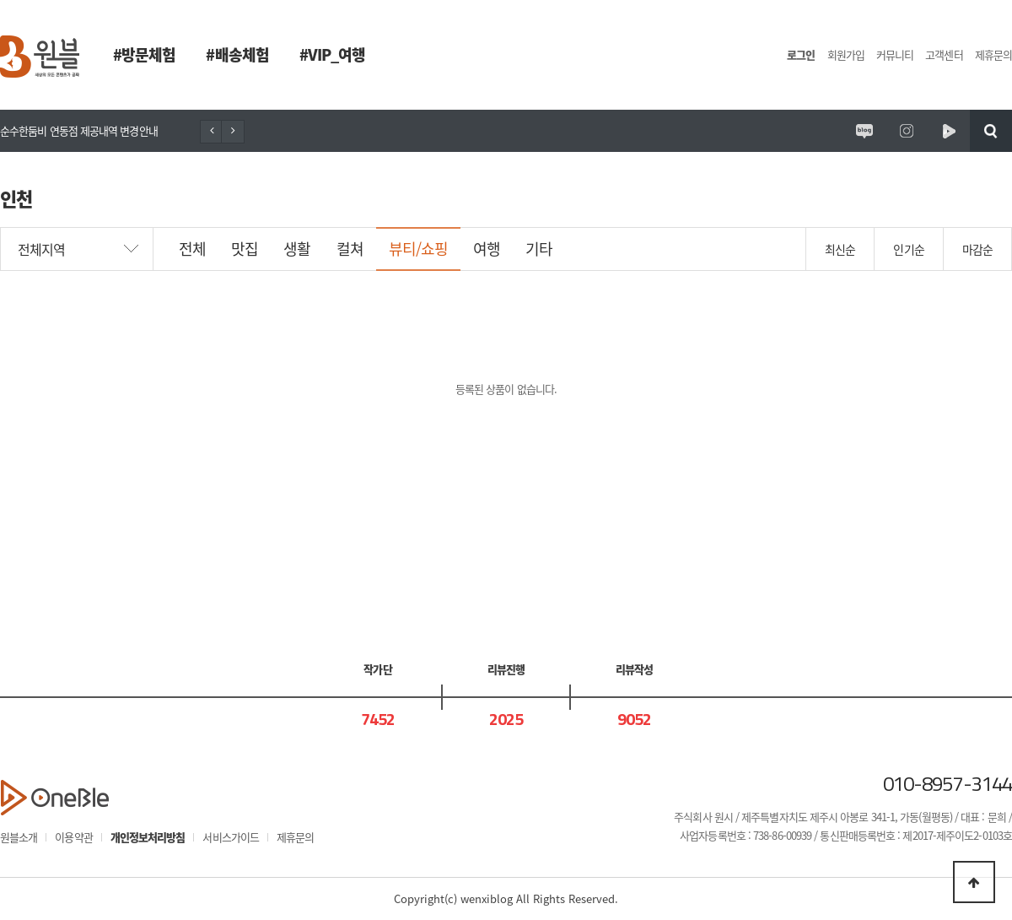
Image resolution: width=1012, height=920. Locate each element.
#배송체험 (237, 54)
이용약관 (73, 837)
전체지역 (41, 249)
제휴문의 (993, 54)
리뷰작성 (634, 669)
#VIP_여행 (332, 54)
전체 (192, 248)
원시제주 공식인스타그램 (907, 131)
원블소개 (18, 837)
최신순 (840, 249)
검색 (991, 131)
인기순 (908, 249)
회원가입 (845, 54)
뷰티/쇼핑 (418, 248)
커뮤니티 (894, 54)
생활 (296, 248)
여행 (486, 248)
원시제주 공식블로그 (864, 131)
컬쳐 (349, 248)
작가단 (377, 669)
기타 (538, 248)
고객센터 (943, 54)
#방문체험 (144, 54)
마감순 (977, 249)
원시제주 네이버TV (949, 131)
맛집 (244, 248)
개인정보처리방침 (148, 837)
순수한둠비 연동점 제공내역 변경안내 (79, 130)
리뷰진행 (506, 669)
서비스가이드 (230, 837)
